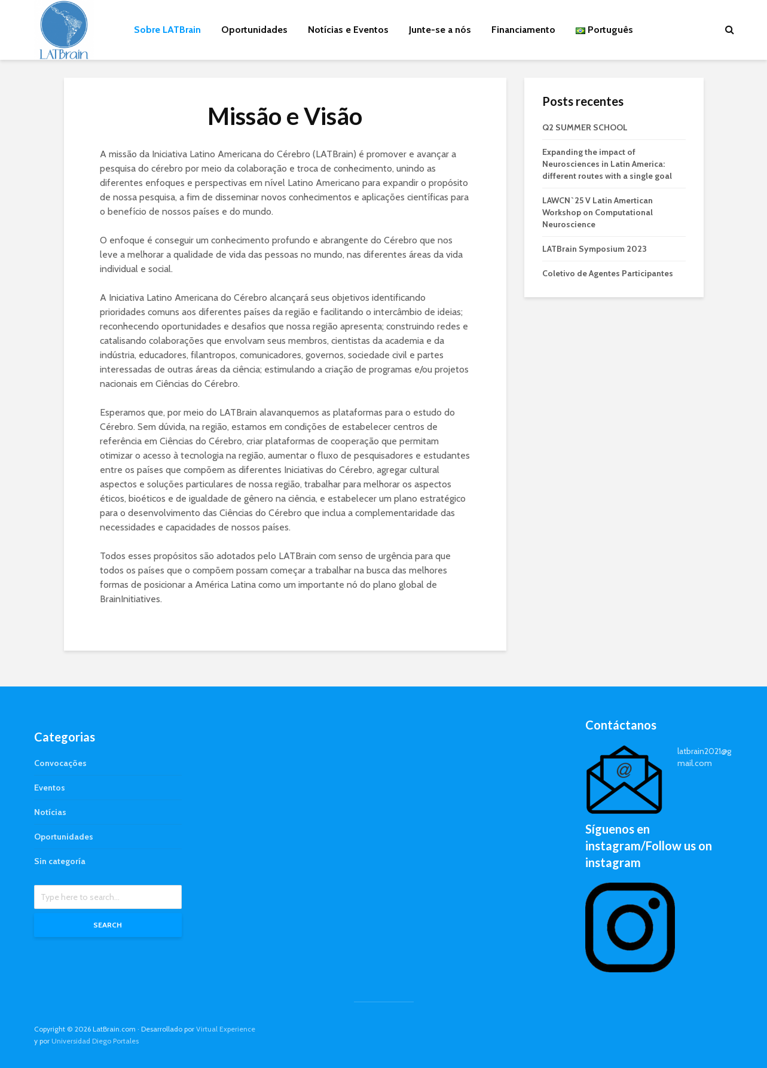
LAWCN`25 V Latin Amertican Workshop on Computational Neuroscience (597, 212)
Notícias (50, 812)
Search (107, 924)
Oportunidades (254, 29)
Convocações (60, 763)
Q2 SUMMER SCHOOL (585, 127)
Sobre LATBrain (167, 29)
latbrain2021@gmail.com (704, 757)
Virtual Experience (225, 1028)
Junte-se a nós (440, 29)
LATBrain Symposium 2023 (594, 248)
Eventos (49, 787)
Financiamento (523, 29)
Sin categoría (59, 861)
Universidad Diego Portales (95, 1040)
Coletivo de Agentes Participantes (607, 273)
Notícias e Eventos (348, 29)
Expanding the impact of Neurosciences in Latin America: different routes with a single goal (607, 164)
